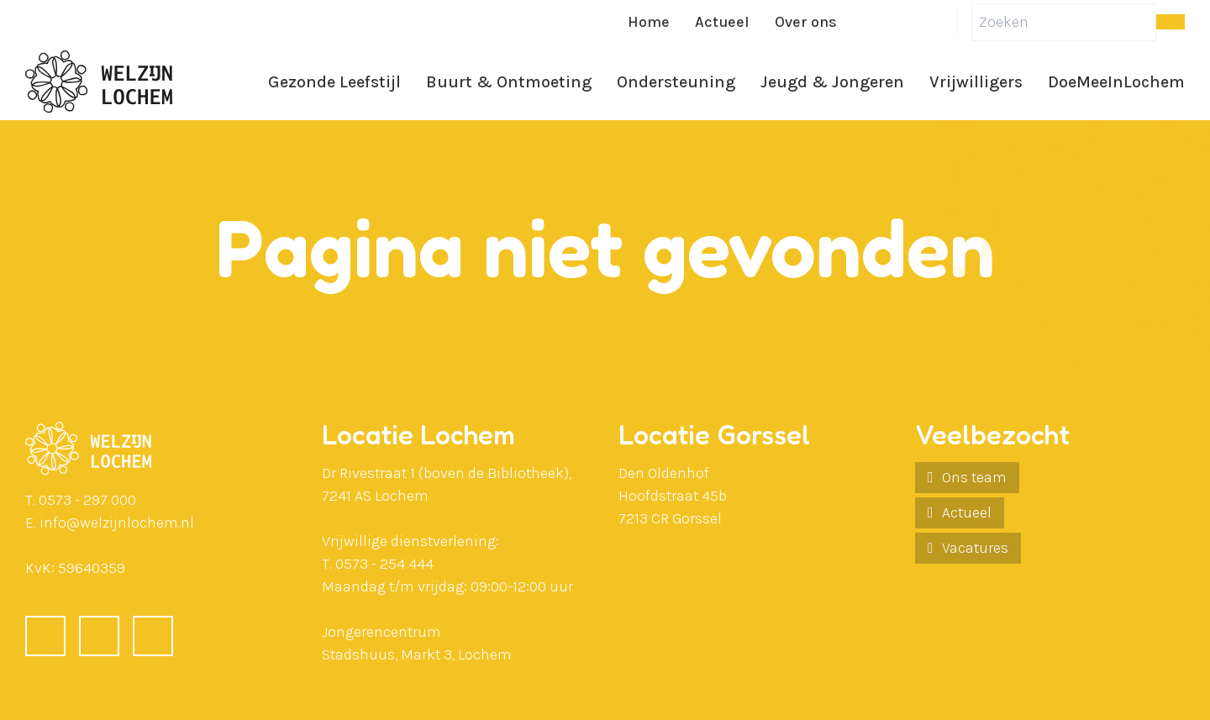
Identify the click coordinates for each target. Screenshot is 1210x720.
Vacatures (975, 548)
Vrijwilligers (976, 82)
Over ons (806, 22)
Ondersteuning (676, 82)
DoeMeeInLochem (1116, 82)
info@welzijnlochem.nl (116, 522)
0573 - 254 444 (384, 563)
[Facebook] (863, 21)
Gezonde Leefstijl (334, 82)
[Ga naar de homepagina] (98, 81)
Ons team (974, 477)
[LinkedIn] (903, 21)
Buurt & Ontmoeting (509, 82)
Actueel (722, 22)
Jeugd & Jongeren (832, 82)
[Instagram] (943, 21)
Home (649, 22)
